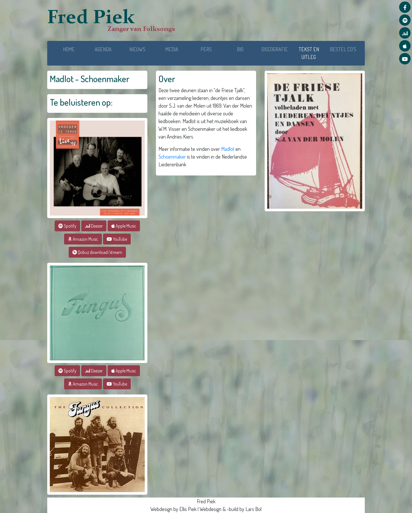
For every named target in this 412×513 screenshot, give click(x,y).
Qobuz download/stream (97, 252)
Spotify (67, 226)
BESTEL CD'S (343, 49)
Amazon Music (83, 239)
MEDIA (171, 49)
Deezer (94, 226)
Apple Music (123, 226)
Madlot (227, 149)
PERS (206, 49)
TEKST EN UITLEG (312, 53)
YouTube (117, 239)
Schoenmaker (172, 156)
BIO (240, 49)
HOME (69, 49)
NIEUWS (137, 49)
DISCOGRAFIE (274, 49)
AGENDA (103, 49)
